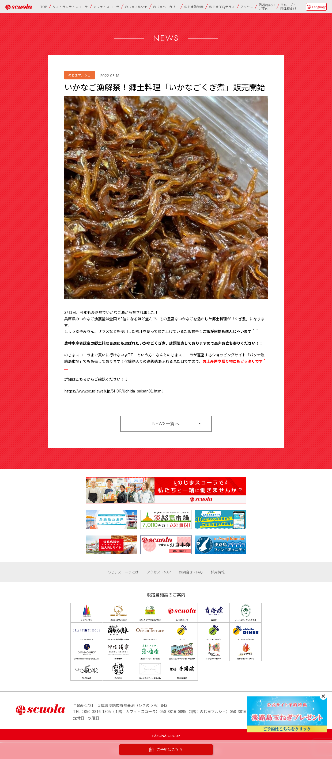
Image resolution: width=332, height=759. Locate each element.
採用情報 (218, 572)
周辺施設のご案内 (267, 6)
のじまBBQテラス (222, 6)
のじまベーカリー (166, 6)
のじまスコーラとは (123, 572)
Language (319, 7)
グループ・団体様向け (288, 6)
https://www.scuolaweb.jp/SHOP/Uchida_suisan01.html (113, 391)
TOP (43, 6)
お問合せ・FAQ (191, 572)
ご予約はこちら (166, 750)
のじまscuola (18, 6)
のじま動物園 (193, 6)
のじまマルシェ (136, 6)
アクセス (246, 6)
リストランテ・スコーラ (70, 6)
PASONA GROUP (166, 735)
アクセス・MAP (159, 572)
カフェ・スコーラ (106, 6)
